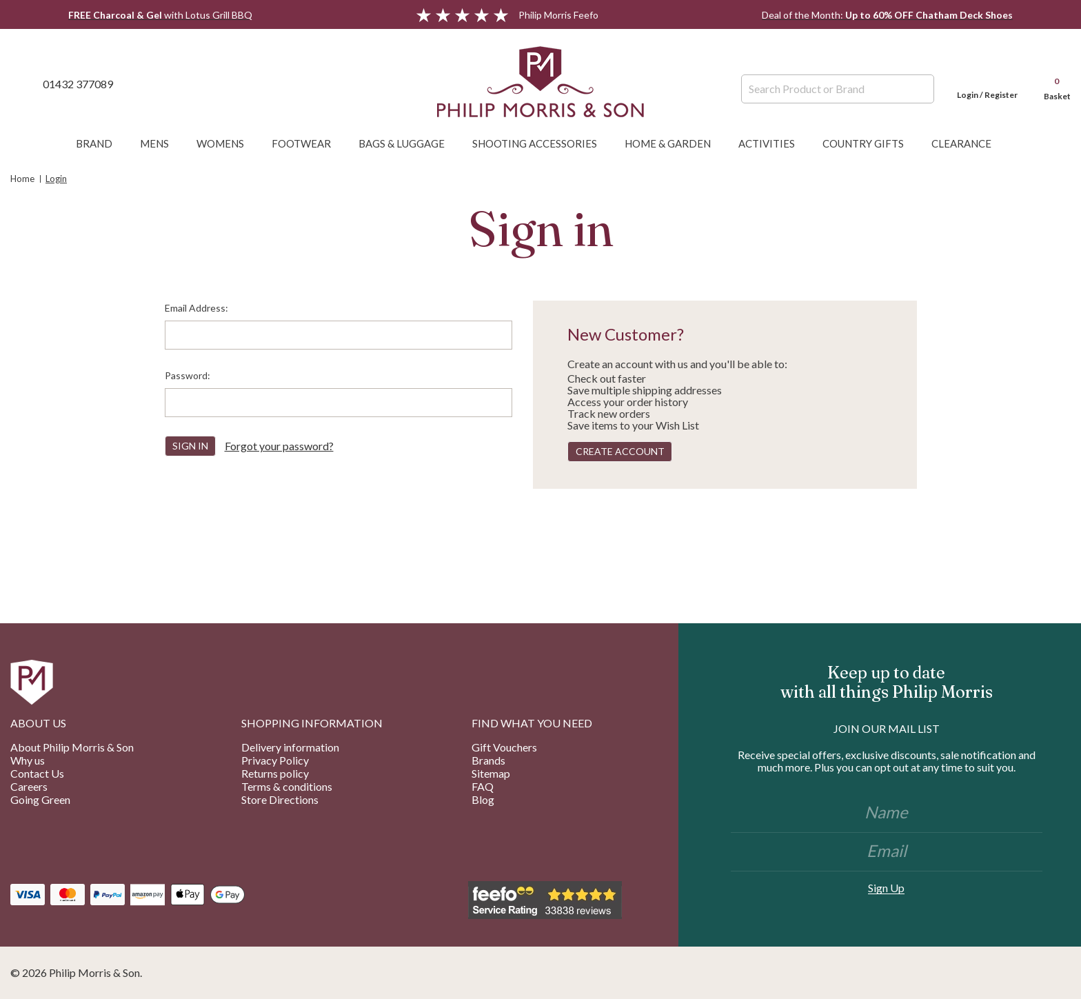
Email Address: (196, 308)
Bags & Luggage (408, 143)
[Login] (987, 83)
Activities (773, 143)
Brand (101, 143)
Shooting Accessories (541, 143)
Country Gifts (870, 143)
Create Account (620, 451)
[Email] (886, 852)
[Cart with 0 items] (1051, 83)
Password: (187, 375)
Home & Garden (675, 143)
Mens (161, 143)
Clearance (968, 143)
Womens (227, 143)
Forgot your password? (279, 445)
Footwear (308, 143)
